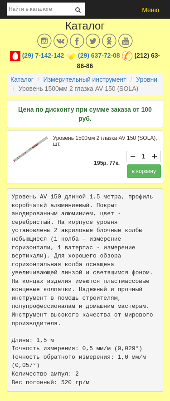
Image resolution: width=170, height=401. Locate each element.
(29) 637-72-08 (99, 55)
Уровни (146, 79)
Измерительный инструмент (85, 79)
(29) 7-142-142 (43, 55)
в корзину (144, 171)
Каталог (22, 79)
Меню (150, 10)
